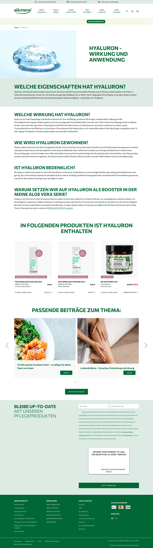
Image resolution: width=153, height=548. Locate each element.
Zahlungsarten (84, 515)
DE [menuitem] (112, 518)
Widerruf (82, 529)
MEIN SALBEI (51, 522)
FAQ (80, 508)
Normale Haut (19, 504)
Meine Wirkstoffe (71, 11)
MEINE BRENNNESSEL (54, 518)
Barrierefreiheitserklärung (23, 544)
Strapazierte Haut (20, 511)
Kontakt (81, 504)
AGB (39, 541)
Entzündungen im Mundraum (24, 518)
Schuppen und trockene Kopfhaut (25, 522)
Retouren (82, 522)
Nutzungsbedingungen (87, 525)
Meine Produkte (41, 11)
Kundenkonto (83, 511)
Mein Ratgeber (87, 11)
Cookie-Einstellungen (51, 541)
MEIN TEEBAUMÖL (53, 504)
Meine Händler (102, 11)
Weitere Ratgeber (76, 392)
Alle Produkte (19, 531)
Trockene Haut (19, 508)
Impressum (18, 541)
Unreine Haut (18, 515)
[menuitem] (112, 518)
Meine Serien (56, 11)
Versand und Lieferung (86, 518)
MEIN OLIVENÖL (52, 508)
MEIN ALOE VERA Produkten (60, 208)
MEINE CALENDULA (53, 515)
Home (16, 27)
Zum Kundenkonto (96, 22)
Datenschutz (128, 435)
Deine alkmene (116, 11)
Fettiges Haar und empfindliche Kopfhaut (25, 527)
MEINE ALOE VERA (106, 202)
